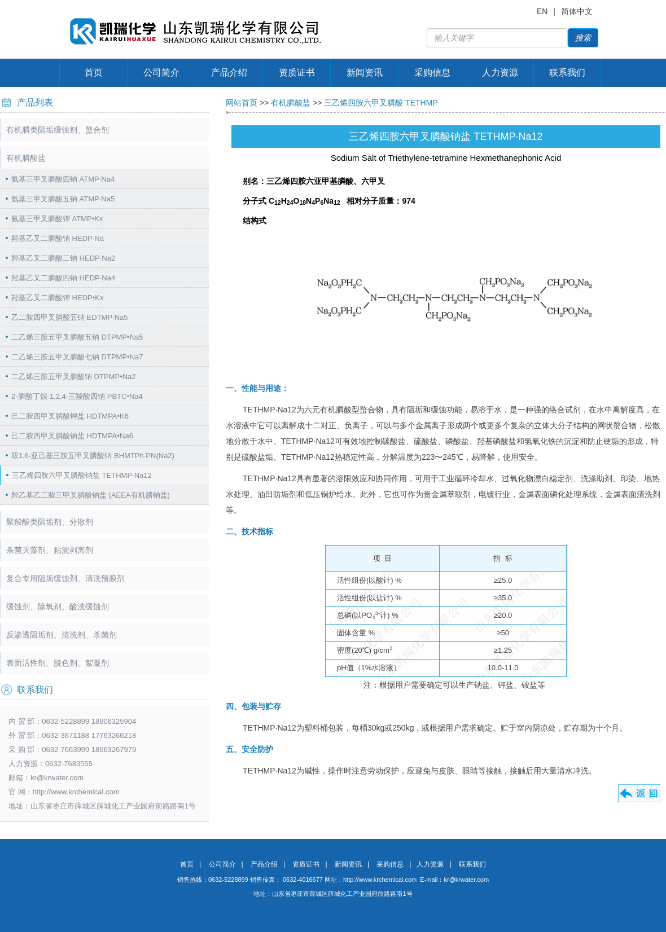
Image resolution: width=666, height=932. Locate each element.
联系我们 (567, 72)
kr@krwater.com (57, 777)
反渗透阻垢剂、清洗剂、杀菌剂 (61, 634)
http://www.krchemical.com (380, 879)
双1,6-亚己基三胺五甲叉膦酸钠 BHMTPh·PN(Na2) (92, 455)
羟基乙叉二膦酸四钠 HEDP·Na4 (63, 278)
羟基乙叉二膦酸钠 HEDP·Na (57, 238)
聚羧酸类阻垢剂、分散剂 (49, 521)
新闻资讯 (365, 72)
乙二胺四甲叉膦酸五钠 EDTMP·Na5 (69, 317)
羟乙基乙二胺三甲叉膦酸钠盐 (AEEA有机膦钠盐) (90, 495)
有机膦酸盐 (26, 157)
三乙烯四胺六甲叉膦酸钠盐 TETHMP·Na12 (82, 475)
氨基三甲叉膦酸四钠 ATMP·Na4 (63, 179)
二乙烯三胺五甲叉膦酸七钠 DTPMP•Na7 (77, 357)
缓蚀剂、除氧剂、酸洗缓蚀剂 (57, 606)
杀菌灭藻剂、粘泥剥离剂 (49, 550)
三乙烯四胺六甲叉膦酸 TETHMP (380, 102)
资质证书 (297, 72)
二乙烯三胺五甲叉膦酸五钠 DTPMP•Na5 (77, 337)
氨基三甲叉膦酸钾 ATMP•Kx (57, 218)
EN (542, 11)
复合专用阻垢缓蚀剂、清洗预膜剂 (65, 578)
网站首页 (241, 102)
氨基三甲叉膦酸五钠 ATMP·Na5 (63, 199)
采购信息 (432, 72)
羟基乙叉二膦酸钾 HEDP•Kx (57, 297)
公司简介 (161, 72)
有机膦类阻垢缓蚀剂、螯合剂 (57, 129)
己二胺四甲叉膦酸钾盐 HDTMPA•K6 (70, 416)
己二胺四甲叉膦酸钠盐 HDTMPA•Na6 (72, 436)
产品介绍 (229, 72)
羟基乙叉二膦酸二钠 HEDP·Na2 (63, 258)
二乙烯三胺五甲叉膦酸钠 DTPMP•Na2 (73, 376)
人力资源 (500, 72)
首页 (94, 72)
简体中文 (577, 11)
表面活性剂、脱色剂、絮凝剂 (57, 662)
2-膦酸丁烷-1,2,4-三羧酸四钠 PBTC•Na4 (77, 396)
